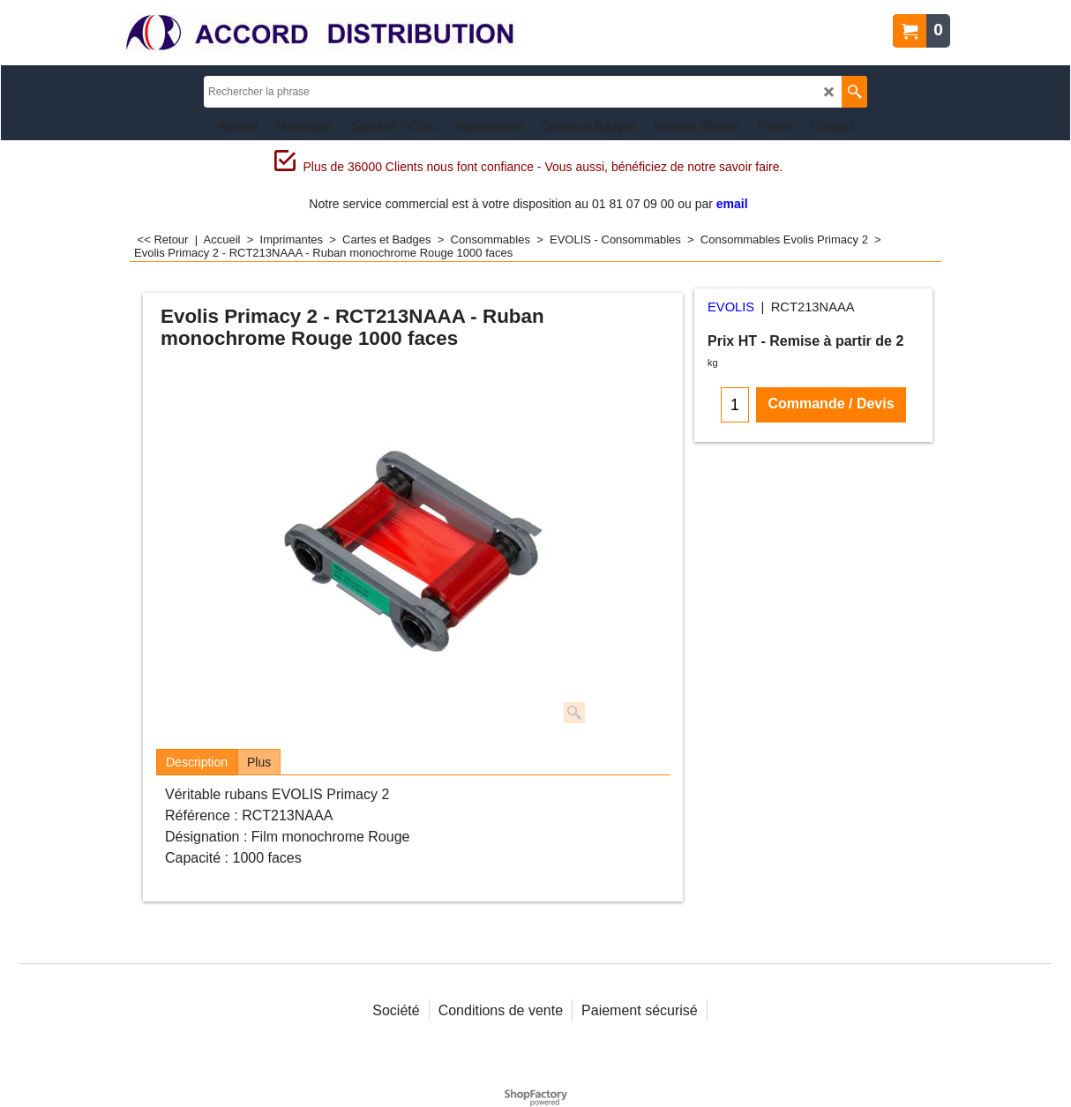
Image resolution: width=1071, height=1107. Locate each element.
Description (197, 762)
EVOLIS (731, 307)
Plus (259, 762)
